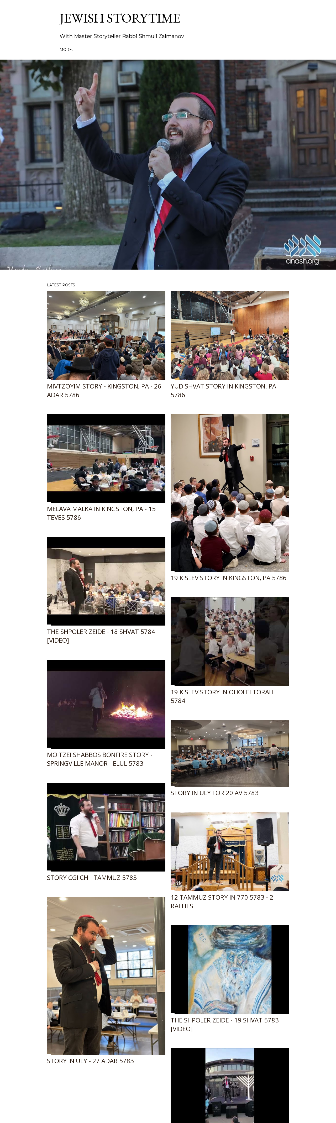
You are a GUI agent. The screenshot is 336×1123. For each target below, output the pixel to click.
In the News (236, 49)
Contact (262, 49)
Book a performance (147, 49)
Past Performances (97, 49)
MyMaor (199, 49)
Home (66, 49)
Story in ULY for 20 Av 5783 (215, 792)
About (180, 49)
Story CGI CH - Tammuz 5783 (92, 877)
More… (281, 49)
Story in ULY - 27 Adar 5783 (90, 1060)
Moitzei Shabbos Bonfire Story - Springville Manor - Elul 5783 (100, 759)
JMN (215, 49)
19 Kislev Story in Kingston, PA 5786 (229, 577)
